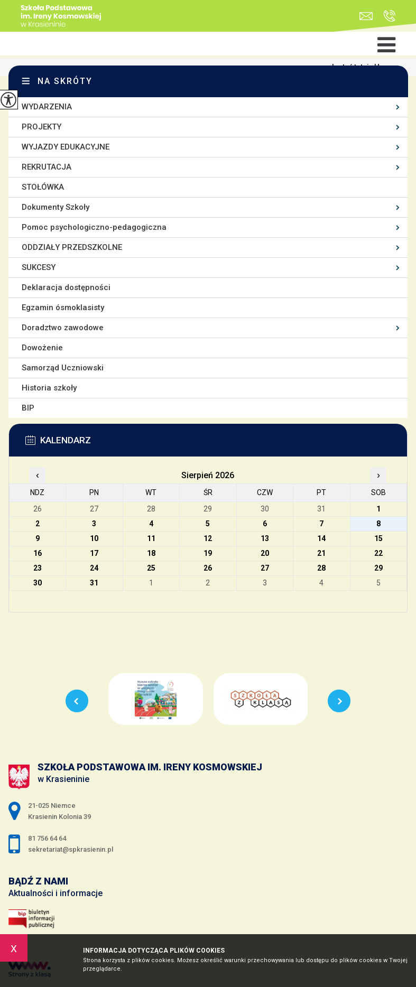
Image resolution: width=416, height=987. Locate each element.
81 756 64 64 (389, 16)
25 (151, 568)
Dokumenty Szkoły (55, 207)
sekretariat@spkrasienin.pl (366, 16)
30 (37, 583)
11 (151, 538)
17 (94, 553)
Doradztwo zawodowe (63, 327)
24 (94, 568)
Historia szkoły (49, 388)
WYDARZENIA (47, 106)
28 (321, 568)
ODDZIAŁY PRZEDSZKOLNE (72, 247)
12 (208, 538)
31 (94, 583)
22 (378, 553)
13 (265, 538)
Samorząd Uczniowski (63, 368)
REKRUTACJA (46, 167)
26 (208, 568)
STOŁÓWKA (43, 187)
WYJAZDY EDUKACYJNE (65, 147)
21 (321, 553)
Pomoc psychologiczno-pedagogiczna (94, 227)
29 (378, 568)
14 (321, 538)
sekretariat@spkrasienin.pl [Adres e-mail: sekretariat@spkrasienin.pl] (70, 849)
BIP (28, 408)
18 (151, 553)
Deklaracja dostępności (66, 287)
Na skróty (65, 81)
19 (208, 553)
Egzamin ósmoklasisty (63, 307)
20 (265, 553)
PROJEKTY (41, 127)
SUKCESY (39, 267)
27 (265, 568)
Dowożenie (42, 347)
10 (94, 538)
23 (37, 568)
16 (37, 553)
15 (378, 538)
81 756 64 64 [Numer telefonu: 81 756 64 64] (47, 838)
